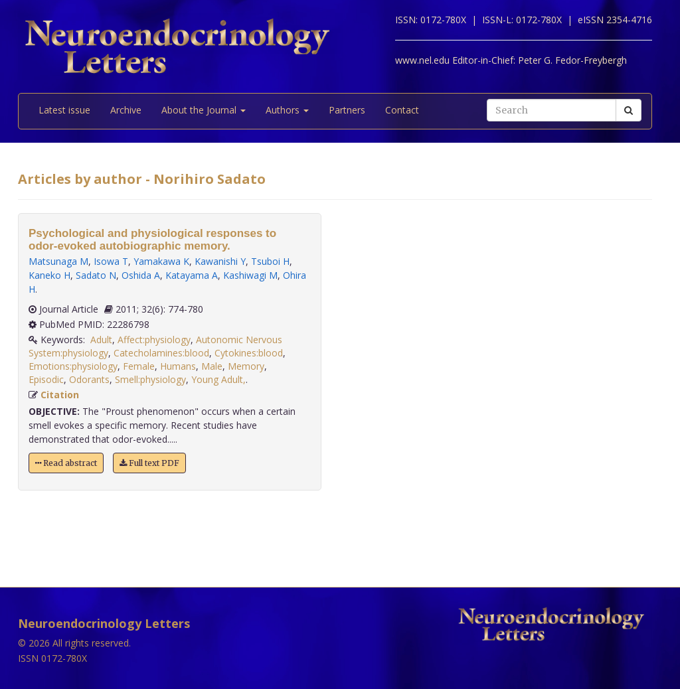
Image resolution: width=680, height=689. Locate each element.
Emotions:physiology (73, 366)
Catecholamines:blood (161, 352)
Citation (60, 394)
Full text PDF (149, 463)
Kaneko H (49, 275)
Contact (402, 110)
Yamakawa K (161, 261)
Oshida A (141, 275)
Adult (101, 339)
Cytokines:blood (248, 352)
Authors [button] (287, 110)
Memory (246, 366)
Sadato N (96, 275)
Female (139, 366)
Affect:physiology (154, 339)
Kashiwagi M (250, 275)
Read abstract (66, 463)
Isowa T (111, 261)
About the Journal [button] (203, 110)
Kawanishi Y (220, 261)
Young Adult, (218, 379)
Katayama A (191, 275)
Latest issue (64, 110)
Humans (178, 366)
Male (211, 366)
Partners (347, 110)
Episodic (46, 379)
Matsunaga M (58, 261)
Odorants (89, 379)
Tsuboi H (270, 261)
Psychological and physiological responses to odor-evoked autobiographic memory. (152, 239)
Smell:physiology (150, 379)
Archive (125, 110)
